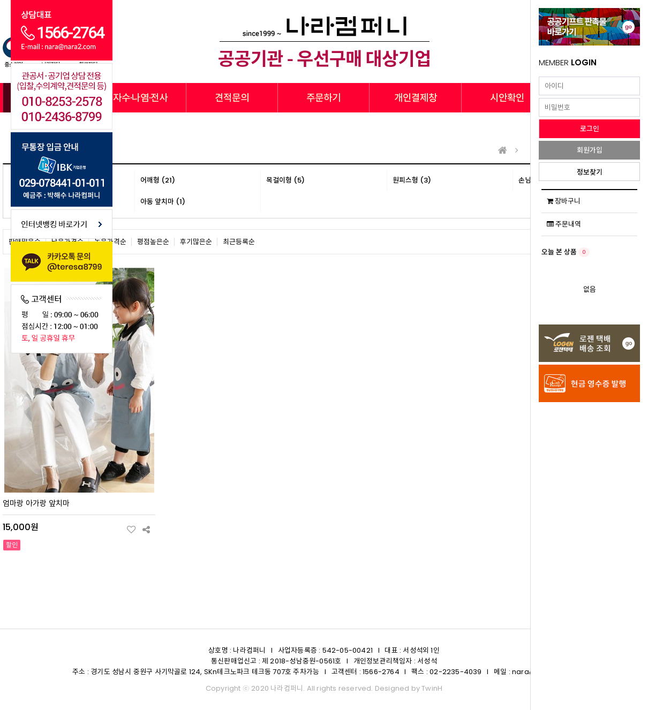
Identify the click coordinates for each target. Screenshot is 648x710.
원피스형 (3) (412, 180)
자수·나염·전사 (140, 97)
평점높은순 (153, 242)
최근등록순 (239, 242)
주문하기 (323, 97)
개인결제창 (415, 97)
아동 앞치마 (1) (162, 202)
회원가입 (589, 150)
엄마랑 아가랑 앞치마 (36, 503)
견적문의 (232, 97)
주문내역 (564, 224)
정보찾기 (589, 172)
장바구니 (564, 201)
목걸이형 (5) (285, 180)
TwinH (431, 688)
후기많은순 (196, 242)
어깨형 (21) (157, 180)
